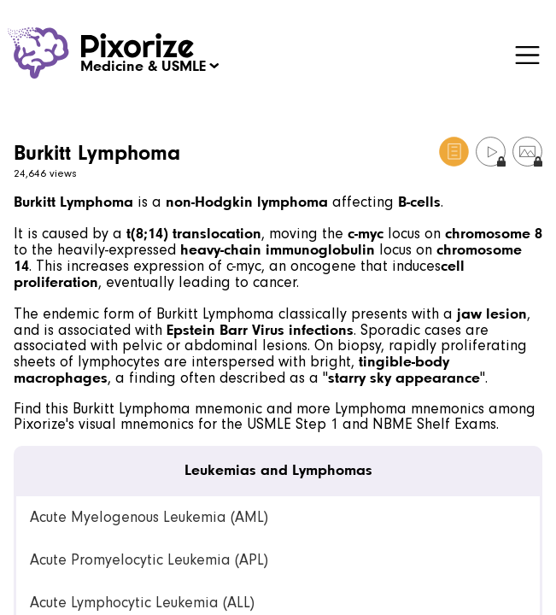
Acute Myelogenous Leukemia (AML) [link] (149, 517)
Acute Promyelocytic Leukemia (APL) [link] (149, 560)
